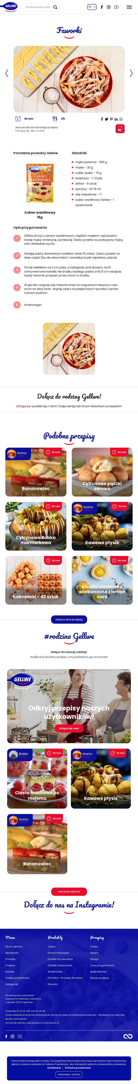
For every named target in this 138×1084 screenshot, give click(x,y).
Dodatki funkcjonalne (60, 1008)
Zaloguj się (23, 406)
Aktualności (12, 995)
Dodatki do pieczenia (60, 1001)
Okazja (94, 1001)
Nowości (53, 1026)
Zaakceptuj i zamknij (69, 1074)
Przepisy (10, 1008)
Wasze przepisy (99, 1020)
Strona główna (13, 989)
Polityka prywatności (17, 1020)
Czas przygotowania (102, 1008)
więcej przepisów (69, 891)
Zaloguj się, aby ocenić (30, 131)
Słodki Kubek (55, 1014)
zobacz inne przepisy (69, 619)
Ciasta (51, 989)
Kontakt (9, 1014)
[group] (40, 189)
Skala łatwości (98, 1014)
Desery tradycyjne (58, 995)
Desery (94, 995)
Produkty (10, 1001)
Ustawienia (54, 1067)
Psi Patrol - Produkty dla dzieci (65, 1020)
